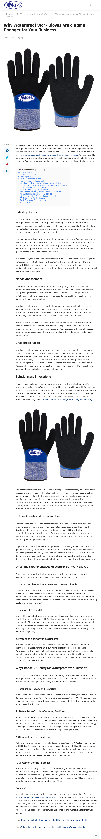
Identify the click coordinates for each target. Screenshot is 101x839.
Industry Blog (32, 14)
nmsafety (39, 170)
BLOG (19, 14)
